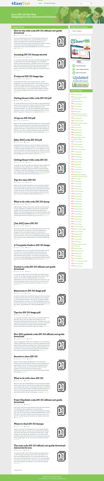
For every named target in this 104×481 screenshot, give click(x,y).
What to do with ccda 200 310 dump (32, 201)
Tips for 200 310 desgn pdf (27, 312)
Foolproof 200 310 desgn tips (28, 76)
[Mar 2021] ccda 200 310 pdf (28, 140)
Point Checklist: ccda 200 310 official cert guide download (38, 401)
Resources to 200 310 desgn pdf (30, 291)
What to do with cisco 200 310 (28, 378)
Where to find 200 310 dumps (28, 424)
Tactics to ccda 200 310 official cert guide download (34, 268)
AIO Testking (53, 478)
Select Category (77, 31)
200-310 (29, 35)
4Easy (20, 3)
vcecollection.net (61, 478)
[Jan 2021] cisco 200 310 (26, 223)
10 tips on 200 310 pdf (24, 118)
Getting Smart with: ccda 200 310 (30, 160)
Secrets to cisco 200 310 (26, 356)
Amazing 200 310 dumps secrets (30, 54)
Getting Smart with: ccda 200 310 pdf (32, 98)
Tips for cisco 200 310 (25, 180)
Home (40, 3)
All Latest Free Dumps (49, 3)
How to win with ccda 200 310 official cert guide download (38, 31)
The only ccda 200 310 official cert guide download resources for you (39, 446)
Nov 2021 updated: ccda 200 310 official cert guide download (39, 335)
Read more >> (20, 48)
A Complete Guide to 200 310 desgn (32, 245)
